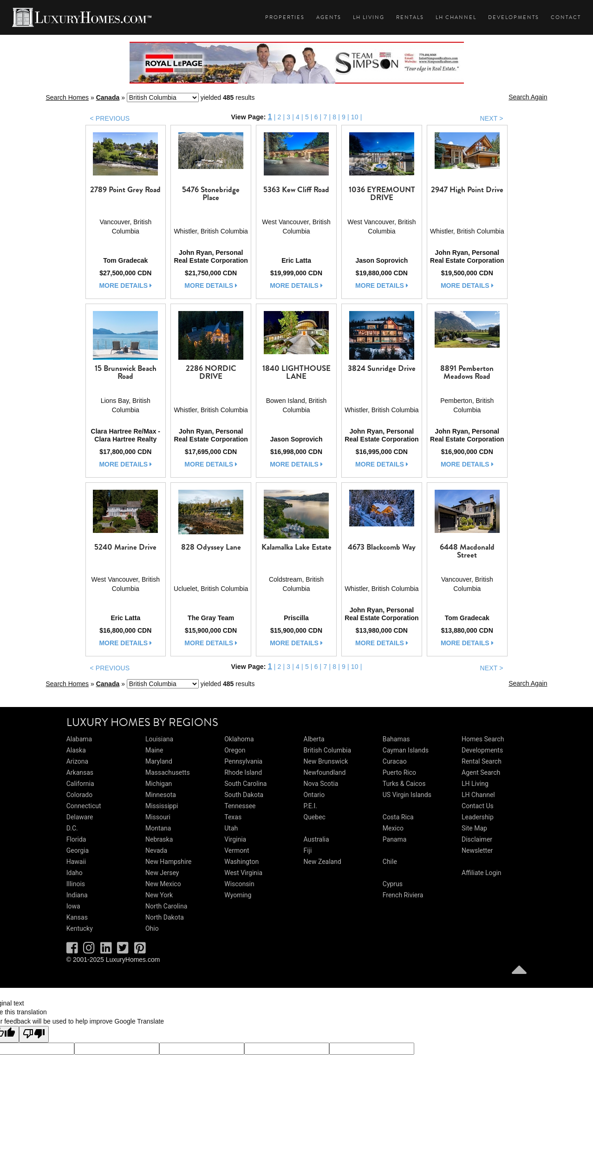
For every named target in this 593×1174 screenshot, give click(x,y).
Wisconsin (239, 884)
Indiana (77, 895)
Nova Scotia (321, 783)
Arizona (77, 761)
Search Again (527, 97)
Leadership (478, 817)
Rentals (410, 17)
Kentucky (79, 928)
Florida (76, 839)
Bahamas (396, 739)
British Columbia (328, 750)
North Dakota (164, 917)
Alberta (314, 739)
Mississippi (161, 806)
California (80, 783)
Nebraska (159, 839)
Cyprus (393, 884)
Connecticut (83, 806)
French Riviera (403, 895)
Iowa (73, 906)
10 (354, 117)
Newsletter (477, 850)
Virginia (235, 839)
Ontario (314, 794)
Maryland (158, 761)
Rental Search (482, 761)
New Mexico (163, 884)
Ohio (152, 928)
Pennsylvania (243, 761)
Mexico (393, 828)
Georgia (77, 850)
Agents (328, 17)
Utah (231, 828)
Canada (108, 97)
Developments (513, 17)
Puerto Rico (399, 772)
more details (125, 285)
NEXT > (491, 118)
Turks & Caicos (404, 783)
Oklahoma (239, 739)
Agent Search (481, 772)
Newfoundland (325, 772)
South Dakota (243, 794)
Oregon (234, 750)
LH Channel (456, 17)
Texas (232, 817)
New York (159, 895)
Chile (390, 861)
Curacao (395, 761)
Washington (241, 861)
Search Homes (67, 97)
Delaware (79, 817)
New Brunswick (326, 761)
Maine (154, 750)
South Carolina (245, 783)
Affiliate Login (482, 872)
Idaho (74, 872)
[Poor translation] (34, 1034)
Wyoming (237, 895)
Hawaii (76, 861)
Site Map (474, 828)
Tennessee (239, 806)
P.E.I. (310, 806)
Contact (566, 17)
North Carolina (166, 906)
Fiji (308, 850)
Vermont (236, 850)
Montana (158, 828)
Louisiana (159, 739)
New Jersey (162, 872)
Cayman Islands (406, 750)
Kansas (77, 917)
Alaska (76, 750)
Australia (316, 839)
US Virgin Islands (407, 794)
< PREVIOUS (110, 118)
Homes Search (483, 739)
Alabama (79, 739)
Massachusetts (167, 772)
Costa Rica (398, 817)
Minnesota (160, 794)
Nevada (156, 850)
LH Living (368, 17)
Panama (395, 839)
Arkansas (79, 772)
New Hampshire (168, 861)
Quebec (315, 817)
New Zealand (322, 861)
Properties (285, 17)
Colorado (79, 794)
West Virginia (243, 872)
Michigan (158, 783)
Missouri (157, 817)
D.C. (72, 828)
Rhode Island (243, 772)
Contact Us (478, 806)
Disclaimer (477, 839)
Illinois (75, 884)
